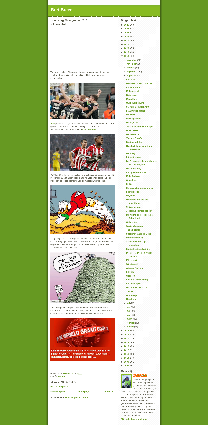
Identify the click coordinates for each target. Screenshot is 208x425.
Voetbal (61, 376)
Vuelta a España (134, 138)
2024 (127, 32)
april (129, 315)
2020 (127, 48)
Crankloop (131, 180)
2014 (127, 342)
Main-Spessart (133, 118)
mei (129, 311)
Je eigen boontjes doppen (139, 211)
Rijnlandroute (133, 87)
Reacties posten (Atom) (76, 397)
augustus (132, 75)
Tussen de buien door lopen (140, 126)
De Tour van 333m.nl (136, 287)
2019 (127, 52)
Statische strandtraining (138, 249)
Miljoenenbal (132, 91)
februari (131, 323)
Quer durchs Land (135, 103)
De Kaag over (133, 134)
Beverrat (130, 115)
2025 (127, 28)
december (132, 60)
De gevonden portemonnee (139, 188)
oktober (131, 68)
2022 (127, 40)
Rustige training (134, 142)
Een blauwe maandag (137, 279)
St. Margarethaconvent (137, 107)
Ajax (52, 123)
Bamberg (130, 153)
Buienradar (131, 95)
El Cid (129, 184)
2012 (127, 350)
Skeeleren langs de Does (138, 234)
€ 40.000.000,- (89, 129)
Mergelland (131, 99)
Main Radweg (133, 176)
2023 (127, 36)
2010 (127, 358)
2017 (127, 330)
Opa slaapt (131, 295)
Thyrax (129, 291)
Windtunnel (132, 264)
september (132, 71)
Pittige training (133, 157)
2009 (127, 362)
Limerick (130, 79)
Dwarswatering (133, 168)
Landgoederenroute (136, 172)
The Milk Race (133, 230)
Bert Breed (62, 9)
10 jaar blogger (133, 207)
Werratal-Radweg (134, 237)
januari (130, 326)
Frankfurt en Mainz (135, 111)
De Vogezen (132, 122)
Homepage (83, 391)
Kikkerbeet (131, 260)
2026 (127, 25)
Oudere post (109, 391)
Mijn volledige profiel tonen (134, 419)
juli (128, 303)
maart (130, 319)
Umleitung (131, 299)
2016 (127, 334)
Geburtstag (131, 222)
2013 (127, 346)
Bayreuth (130, 196)
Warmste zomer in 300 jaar (139, 83)
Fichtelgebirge (133, 192)
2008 (127, 365)
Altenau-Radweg (134, 268)
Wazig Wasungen (134, 226)
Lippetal (130, 272)
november (132, 64)
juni (129, 307)
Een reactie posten (59, 386)
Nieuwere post (57, 391)
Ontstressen (132, 130)
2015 (127, 338)
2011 (127, 354)
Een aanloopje (133, 283)
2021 (127, 44)
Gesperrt (130, 276)
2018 (127, 56)
